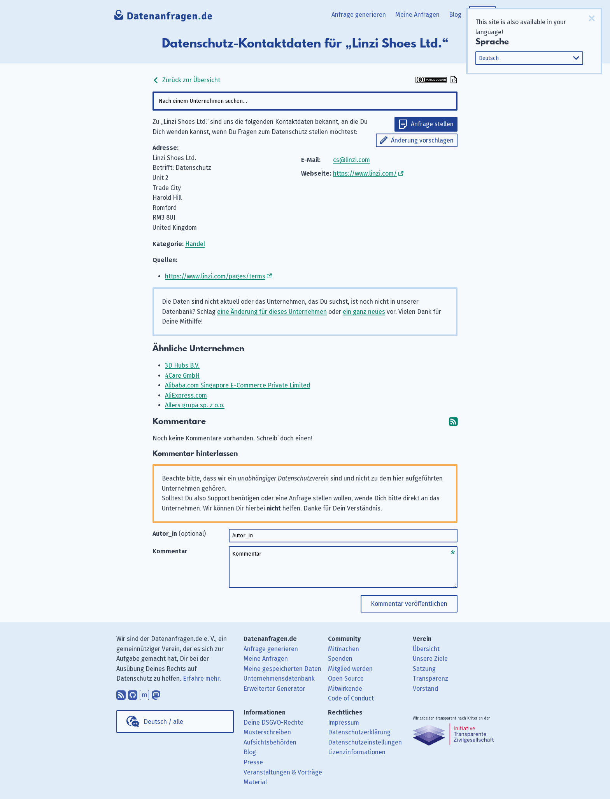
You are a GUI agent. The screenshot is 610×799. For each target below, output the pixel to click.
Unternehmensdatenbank (279, 678)
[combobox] (304, 101)
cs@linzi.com (351, 160)
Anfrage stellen (432, 124)
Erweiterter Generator (274, 688)
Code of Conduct (351, 698)
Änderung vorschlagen (422, 140)
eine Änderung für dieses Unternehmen (272, 311)
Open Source (346, 678)
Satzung (424, 668)
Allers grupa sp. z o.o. (194, 405)
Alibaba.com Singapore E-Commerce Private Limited (237, 385)
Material (255, 782)
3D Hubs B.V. (182, 365)
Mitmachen (343, 649)
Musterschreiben (267, 732)
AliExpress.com (186, 395)
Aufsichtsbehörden (270, 742)
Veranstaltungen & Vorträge (283, 772)
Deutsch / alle (163, 721)
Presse (253, 762)
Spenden (340, 658)
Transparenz (430, 678)
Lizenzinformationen (357, 752)
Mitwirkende (345, 688)
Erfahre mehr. (202, 678)
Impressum (343, 722)
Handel (195, 244)
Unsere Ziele (430, 658)
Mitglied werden (350, 668)
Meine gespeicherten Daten (282, 668)
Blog (455, 14)
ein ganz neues (364, 311)
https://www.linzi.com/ (365, 173)
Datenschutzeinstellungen (365, 742)
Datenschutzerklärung (359, 732)
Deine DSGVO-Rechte (273, 722)
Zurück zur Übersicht (186, 80)
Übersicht (426, 649)
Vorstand (425, 688)
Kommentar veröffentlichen (409, 603)
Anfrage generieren (358, 14)
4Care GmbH (182, 375)
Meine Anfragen (417, 14)
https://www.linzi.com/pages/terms (215, 276)
